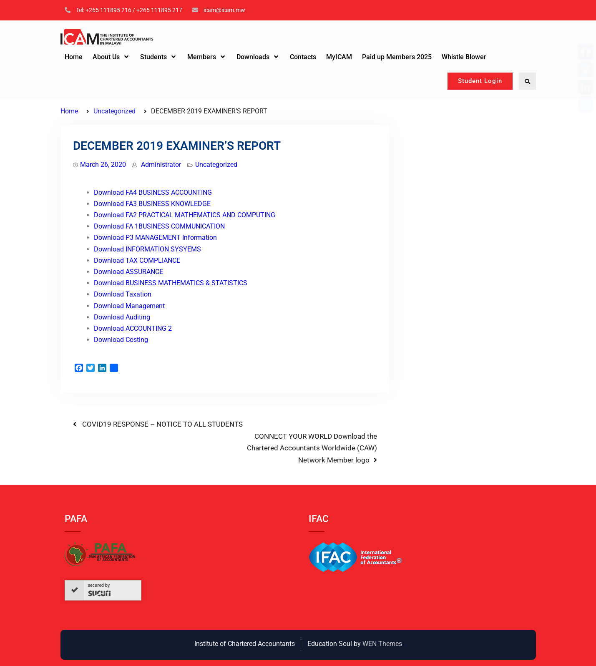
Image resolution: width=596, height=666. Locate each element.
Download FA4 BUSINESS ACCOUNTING (153, 192)
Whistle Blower (464, 57)
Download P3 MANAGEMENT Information (155, 237)
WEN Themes (382, 644)
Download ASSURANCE (128, 272)
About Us (106, 57)
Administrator (161, 164)
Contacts (303, 57)
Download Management (129, 306)
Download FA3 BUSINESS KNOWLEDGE (152, 204)
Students (153, 57)
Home (74, 57)
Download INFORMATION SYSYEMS (147, 249)
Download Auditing (122, 317)
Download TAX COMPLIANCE (137, 260)
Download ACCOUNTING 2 (133, 328)
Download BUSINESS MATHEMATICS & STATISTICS (170, 283)
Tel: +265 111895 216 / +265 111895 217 (129, 10)
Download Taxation (122, 294)
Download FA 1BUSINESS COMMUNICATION (159, 226)
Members (201, 57)
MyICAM (339, 57)
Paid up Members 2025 (397, 57)
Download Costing (121, 340)
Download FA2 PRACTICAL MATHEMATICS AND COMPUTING (184, 215)
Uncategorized (216, 164)
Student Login (480, 81)
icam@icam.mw (224, 10)
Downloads (252, 57)
